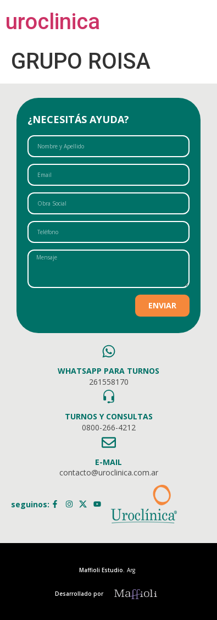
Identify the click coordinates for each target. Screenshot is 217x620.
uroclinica (52, 22)
